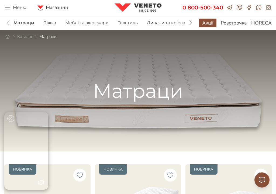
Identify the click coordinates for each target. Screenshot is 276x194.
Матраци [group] (23, 22)
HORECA (261, 23)
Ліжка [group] (49, 22)
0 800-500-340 (202, 7)
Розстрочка (234, 23)
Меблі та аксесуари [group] (87, 22)
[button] (190, 23)
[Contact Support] (262, 180)
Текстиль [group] (128, 22)
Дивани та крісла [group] (166, 22)
